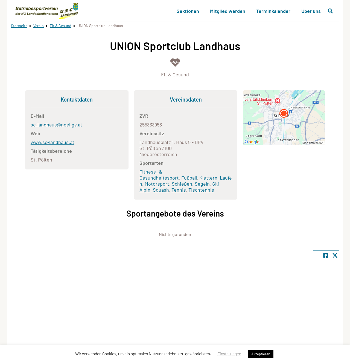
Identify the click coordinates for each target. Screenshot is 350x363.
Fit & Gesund (60, 25)
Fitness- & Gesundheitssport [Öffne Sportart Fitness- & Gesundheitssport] (159, 175)
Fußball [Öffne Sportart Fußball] (189, 178)
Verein (38, 25)
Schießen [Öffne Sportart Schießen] (182, 184)
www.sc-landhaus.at (52, 142)
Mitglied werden (227, 11)
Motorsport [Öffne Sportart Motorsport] (157, 184)
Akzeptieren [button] (260, 354)
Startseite (19, 25)
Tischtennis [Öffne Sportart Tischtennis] (201, 190)
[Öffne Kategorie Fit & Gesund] (175, 67)
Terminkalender (273, 11)
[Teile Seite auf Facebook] (326, 255)
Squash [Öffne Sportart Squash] (161, 190)
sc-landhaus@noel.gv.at (56, 125)
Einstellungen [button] (229, 353)
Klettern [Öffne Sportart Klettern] (208, 178)
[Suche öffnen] (330, 11)
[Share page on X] (335, 255)
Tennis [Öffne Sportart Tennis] (178, 190)
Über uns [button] (311, 11)
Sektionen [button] (188, 11)
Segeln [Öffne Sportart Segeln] (202, 184)
